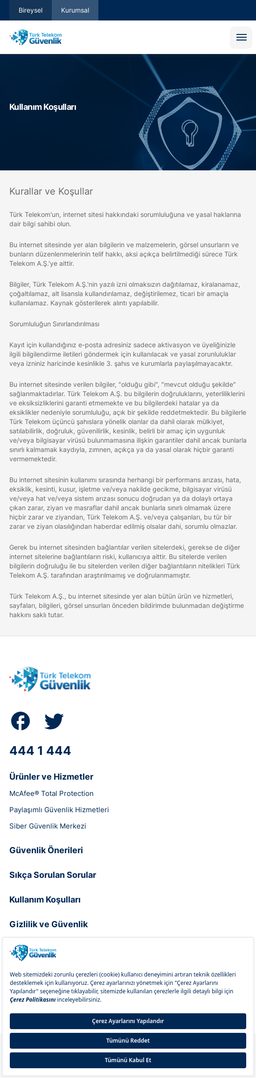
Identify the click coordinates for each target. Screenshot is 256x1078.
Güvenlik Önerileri (46, 850)
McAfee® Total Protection (51, 793)
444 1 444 (40, 750)
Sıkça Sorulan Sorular (52, 875)
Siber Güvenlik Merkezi (47, 826)
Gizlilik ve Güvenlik (48, 924)
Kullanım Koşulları (45, 899)
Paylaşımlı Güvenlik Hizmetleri (59, 809)
